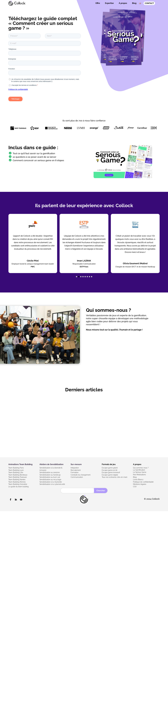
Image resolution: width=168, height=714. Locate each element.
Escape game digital (110, 475)
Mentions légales (139, 484)
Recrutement (76, 470)
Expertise (109, 3)
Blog (134, 3)
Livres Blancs (138, 479)
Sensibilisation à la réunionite (51, 482)
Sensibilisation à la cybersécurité (52, 484)
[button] (76, 276)
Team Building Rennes (17, 482)
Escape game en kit (109, 470)
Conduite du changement (80, 475)
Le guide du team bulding (18, 487)
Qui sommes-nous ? (141, 468)
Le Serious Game (139, 472)
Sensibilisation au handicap (50, 475)
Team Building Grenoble (17, 484)
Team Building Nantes (16, 479)
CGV (135, 487)
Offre (97, 3)
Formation (74, 472)
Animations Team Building (20, 464)
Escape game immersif (111, 472)
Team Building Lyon (16, 470)
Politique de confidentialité (143, 482)
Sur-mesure (76, 464)
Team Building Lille (15, 472)
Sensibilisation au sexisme (50, 472)
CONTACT (149, 3)
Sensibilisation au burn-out (50, 477)
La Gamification (139, 470)
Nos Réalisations (139, 475)
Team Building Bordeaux (17, 475)
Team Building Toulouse (17, 477)
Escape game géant (110, 468)
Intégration (75, 468)
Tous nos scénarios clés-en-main (114, 477)
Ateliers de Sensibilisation (51, 464)
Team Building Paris (16, 468)
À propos (123, 3)
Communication (77, 477)
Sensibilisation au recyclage (50, 479)
